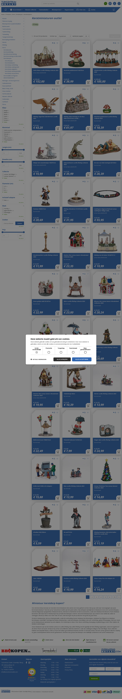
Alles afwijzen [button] (62, 359)
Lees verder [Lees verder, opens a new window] (84, 344)
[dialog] (61, 349)
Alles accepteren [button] (81, 359)
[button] (38, 359)
